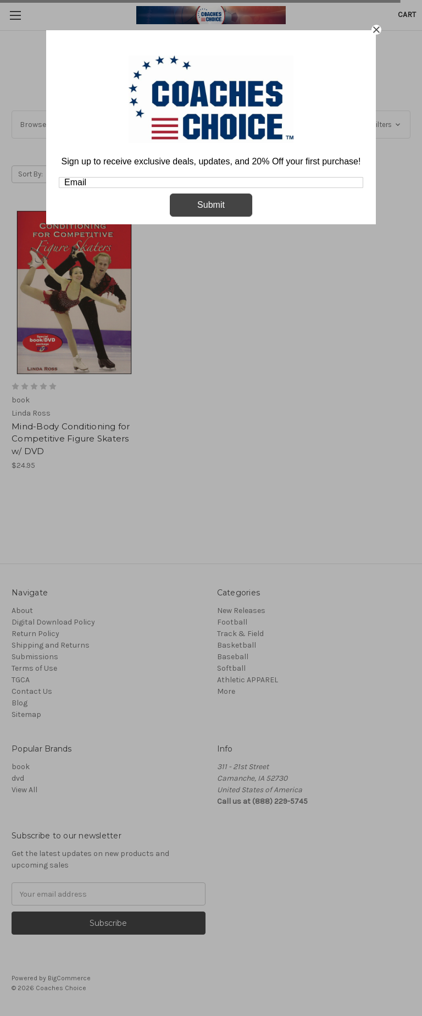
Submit (211, 204)
